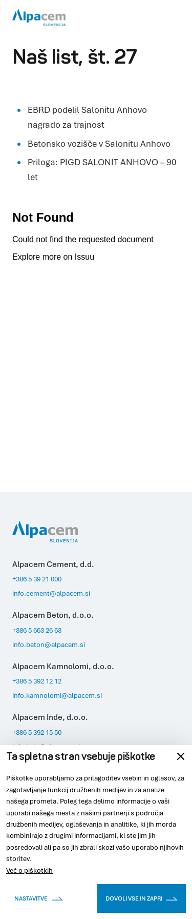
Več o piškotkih (29, 870)
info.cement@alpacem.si (51, 593)
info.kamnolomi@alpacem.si (57, 695)
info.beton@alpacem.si (48, 644)
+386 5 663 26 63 (36, 630)
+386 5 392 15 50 (36, 732)
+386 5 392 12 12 (36, 681)
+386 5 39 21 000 (36, 578)
